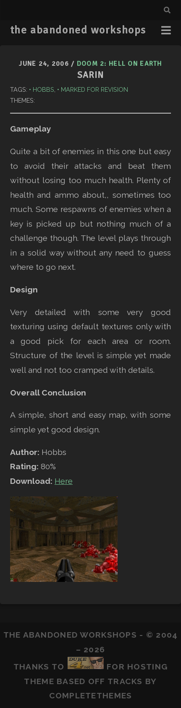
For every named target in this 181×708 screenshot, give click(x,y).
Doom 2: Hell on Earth (119, 63)
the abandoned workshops (78, 30)
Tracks (125, 681)
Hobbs (43, 89)
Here (64, 481)
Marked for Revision (94, 89)
